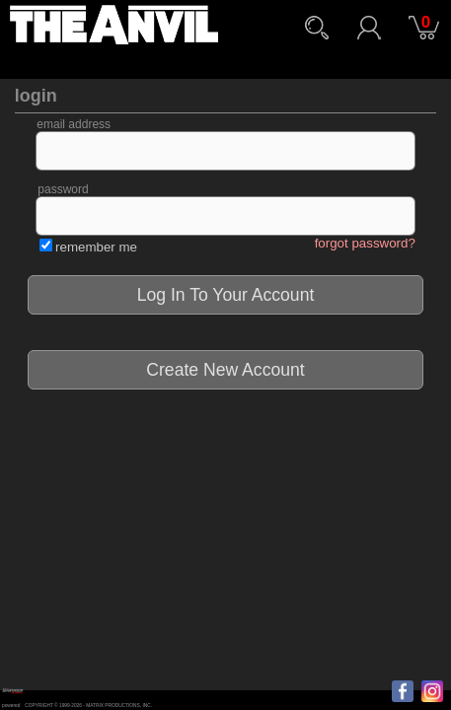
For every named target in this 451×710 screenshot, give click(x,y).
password (63, 189)
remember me (96, 247)
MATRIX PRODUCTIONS (113, 705)
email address (74, 124)
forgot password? (365, 243)
